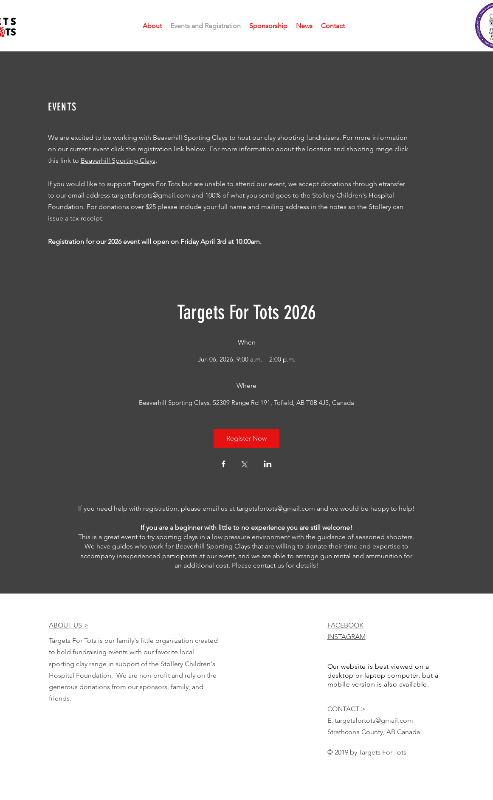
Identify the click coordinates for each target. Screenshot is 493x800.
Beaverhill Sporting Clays (118, 160)
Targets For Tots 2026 (246, 312)
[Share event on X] (244, 465)
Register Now (246, 438)
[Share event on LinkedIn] (268, 465)
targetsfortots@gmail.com (151, 195)
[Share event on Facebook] (223, 465)
